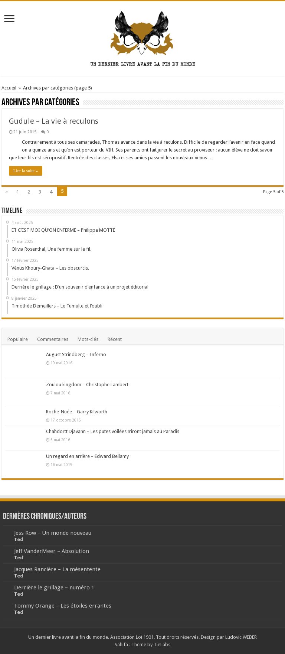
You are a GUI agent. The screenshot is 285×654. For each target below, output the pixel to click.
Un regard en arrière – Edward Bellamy (87, 456)
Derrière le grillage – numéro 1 (54, 587)
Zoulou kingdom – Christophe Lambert (87, 384)
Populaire (17, 339)
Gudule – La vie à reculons (53, 121)
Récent (115, 339)
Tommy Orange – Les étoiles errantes (62, 605)
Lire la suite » (25, 170)
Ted (18, 539)
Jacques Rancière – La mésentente (57, 569)
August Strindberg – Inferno (76, 354)
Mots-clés (88, 339)
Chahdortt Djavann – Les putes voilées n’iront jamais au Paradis (112, 431)
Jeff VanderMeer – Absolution (51, 551)
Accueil (8, 88)
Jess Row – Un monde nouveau (52, 533)
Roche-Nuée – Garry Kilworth (76, 411)
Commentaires (52, 339)
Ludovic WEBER (241, 637)
